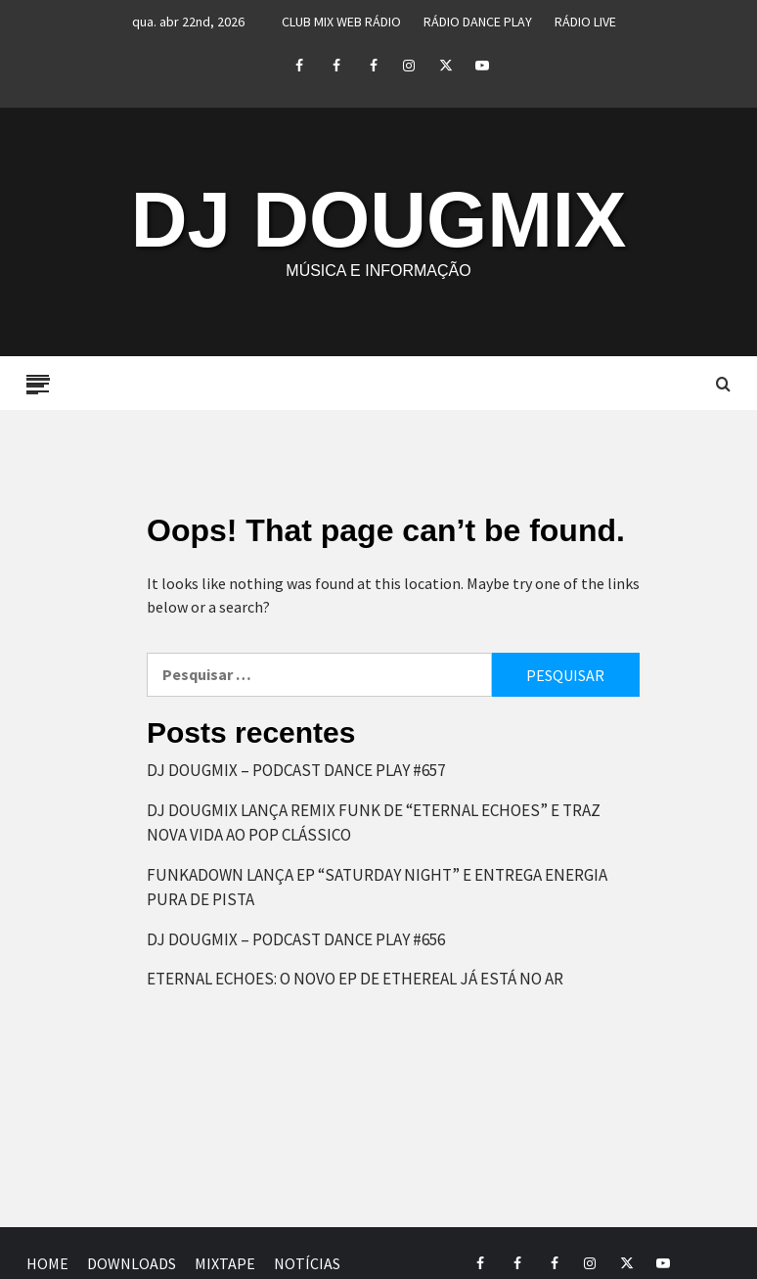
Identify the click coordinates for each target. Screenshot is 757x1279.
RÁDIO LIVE (585, 21)
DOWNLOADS (131, 1263)
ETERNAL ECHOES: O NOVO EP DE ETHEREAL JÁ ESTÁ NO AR (355, 978)
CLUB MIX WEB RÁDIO (341, 21)
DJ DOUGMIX (379, 219)
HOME (47, 1263)
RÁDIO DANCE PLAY (477, 21)
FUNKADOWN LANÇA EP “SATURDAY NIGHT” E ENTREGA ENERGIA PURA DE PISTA (377, 887)
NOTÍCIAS (307, 1263)
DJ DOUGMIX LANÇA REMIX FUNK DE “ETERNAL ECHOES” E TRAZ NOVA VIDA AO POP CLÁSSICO (374, 822)
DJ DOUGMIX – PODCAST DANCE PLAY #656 (296, 939)
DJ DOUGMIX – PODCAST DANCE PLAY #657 (296, 770)
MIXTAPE (225, 1263)
